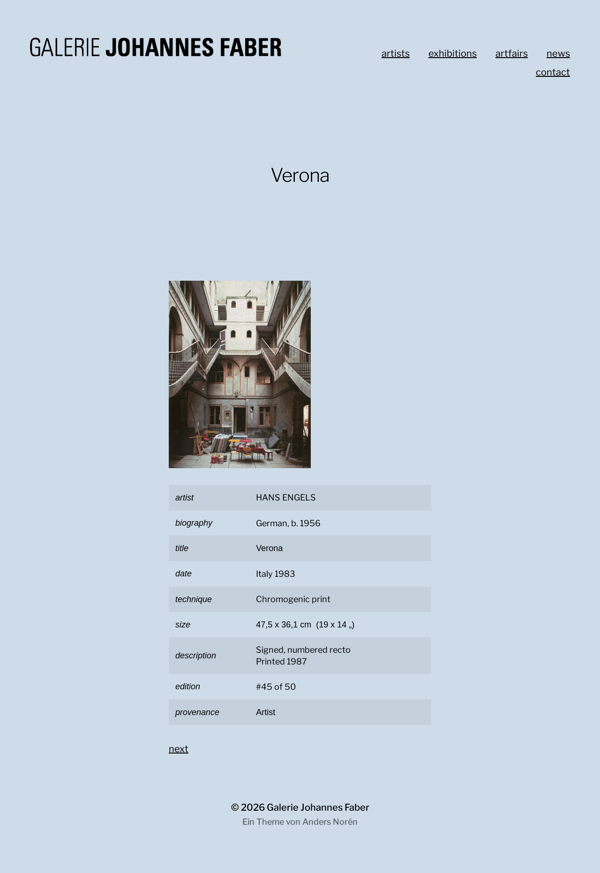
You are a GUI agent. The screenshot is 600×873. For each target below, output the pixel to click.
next (178, 748)
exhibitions (452, 53)
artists (396, 53)
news (558, 53)
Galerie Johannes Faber (318, 807)
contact (553, 72)
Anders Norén (330, 822)
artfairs (511, 53)
